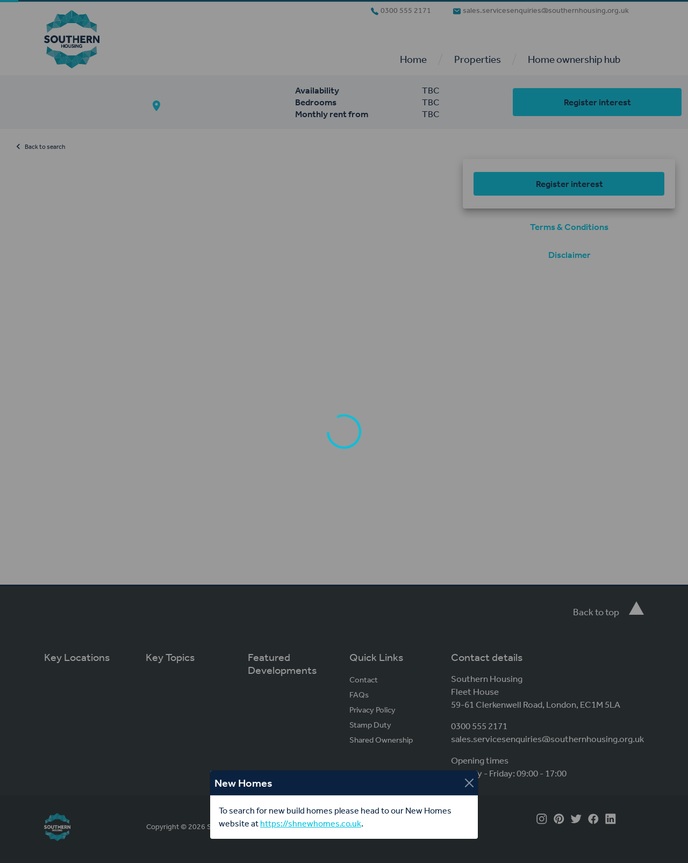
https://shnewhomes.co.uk (310, 823)
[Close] (469, 783)
